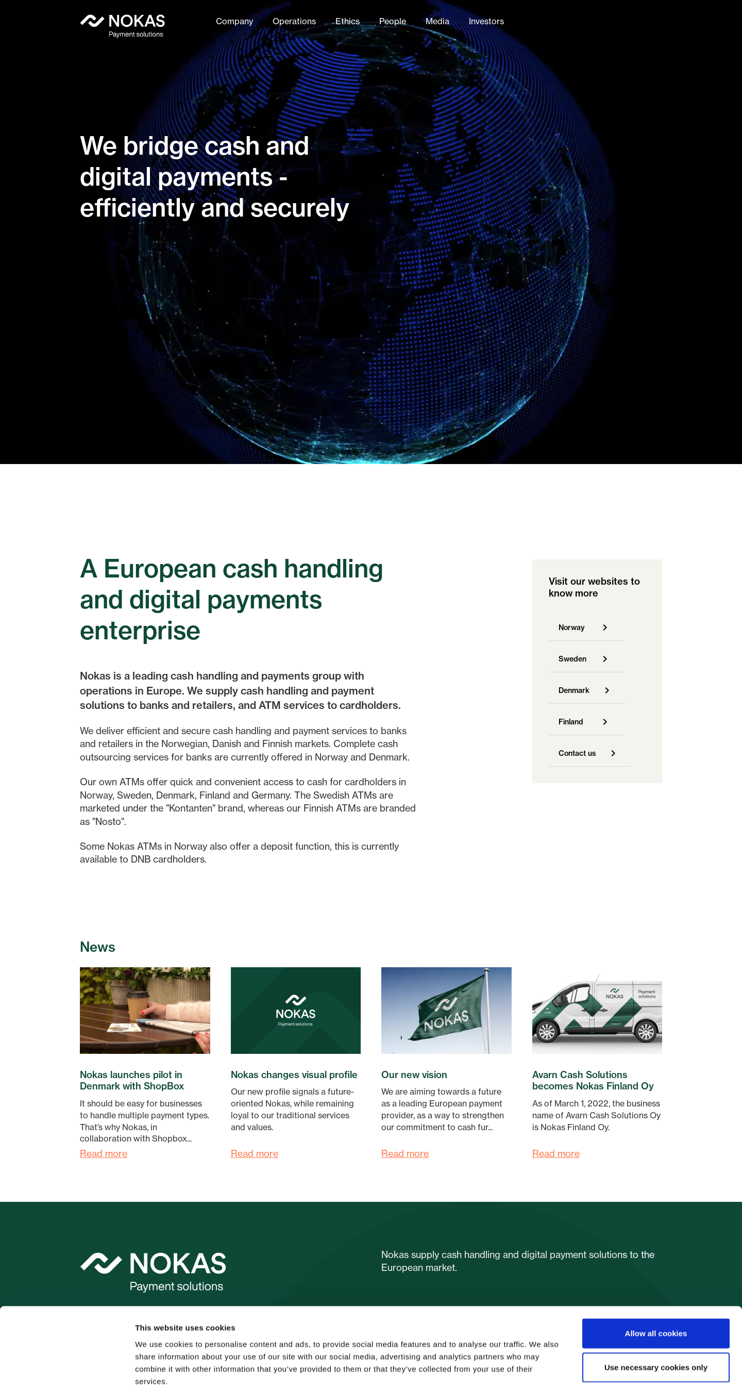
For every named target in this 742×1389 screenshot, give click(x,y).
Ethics (347, 21)
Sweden (572, 659)
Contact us (577, 753)
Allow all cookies (656, 1279)
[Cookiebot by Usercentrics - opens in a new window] (67, 1369)
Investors (486, 21)
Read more (103, 1153)
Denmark (574, 690)
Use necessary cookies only (655, 1313)
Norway (572, 627)
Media (437, 21)
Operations (294, 21)
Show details (541, 1368)
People (392, 21)
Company (234, 21)
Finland (571, 721)
